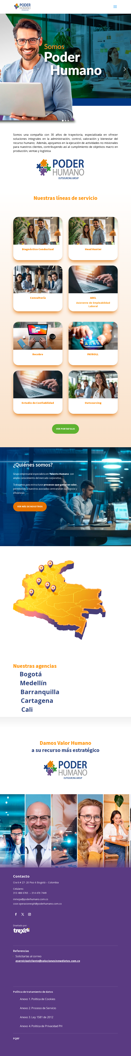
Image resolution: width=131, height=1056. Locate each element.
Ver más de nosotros (30, 506)
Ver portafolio (65, 428)
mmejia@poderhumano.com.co (30, 899)
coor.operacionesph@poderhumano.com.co (37, 903)
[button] (5, 69)
